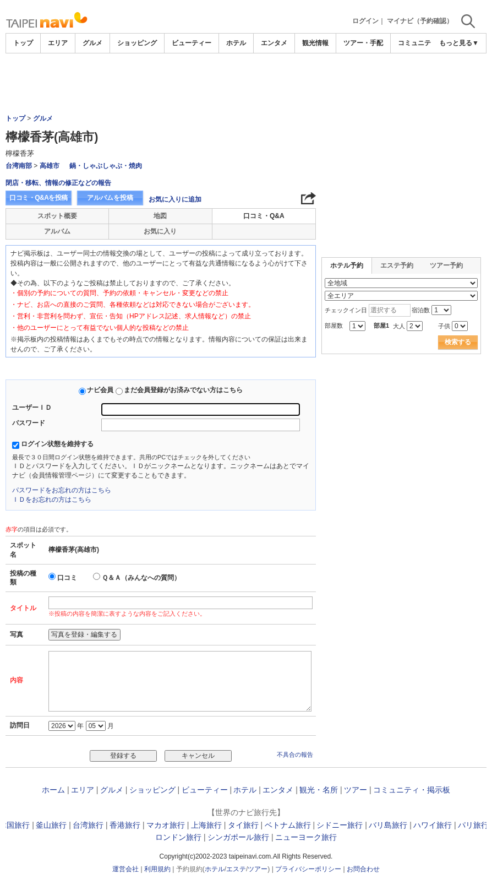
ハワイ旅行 (432, 825)
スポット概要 (57, 216)
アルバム (57, 231)
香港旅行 (125, 825)
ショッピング (137, 43)
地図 (160, 216)
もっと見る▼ (459, 43)
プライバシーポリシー (308, 869)
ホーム (53, 789)
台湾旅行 (88, 825)
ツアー (355, 789)
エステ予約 (396, 265)
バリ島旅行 (388, 825)
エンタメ (274, 43)
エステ (236, 869)
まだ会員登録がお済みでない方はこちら (183, 390)
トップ (23, 43)
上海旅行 (206, 825)
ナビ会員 (100, 390)
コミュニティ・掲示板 (411, 789)
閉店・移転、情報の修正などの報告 (58, 183)
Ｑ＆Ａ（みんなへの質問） (141, 578)
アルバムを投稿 (110, 198)
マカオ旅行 (165, 825)
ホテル (236, 43)
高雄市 (49, 166)
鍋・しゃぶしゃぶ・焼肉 (105, 166)
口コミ (67, 578)
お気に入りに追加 (175, 199)
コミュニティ (418, 43)
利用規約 (157, 869)
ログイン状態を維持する (57, 444)
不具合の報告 (295, 754)
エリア (58, 43)
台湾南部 (19, 166)
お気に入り (160, 231)
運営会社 (125, 869)
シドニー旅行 (339, 825)
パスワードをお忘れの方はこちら (61, 490)
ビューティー (191, 43)
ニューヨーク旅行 (306, 837)
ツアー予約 (446, 265)
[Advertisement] (246, 83)
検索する (458, 342)
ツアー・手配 (363, 43)
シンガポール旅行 (238, 837)
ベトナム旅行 (288, 825)
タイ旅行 (243, 825)
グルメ (92, 43)
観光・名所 (318, 789)
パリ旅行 (473, 825)
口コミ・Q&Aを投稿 (38, 198)
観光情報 (315, 43)
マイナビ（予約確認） (420, 21)
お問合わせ (363, 869)
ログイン (365, 21)
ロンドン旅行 (178, 837)
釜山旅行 (51, 825)
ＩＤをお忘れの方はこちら (51, 499)
